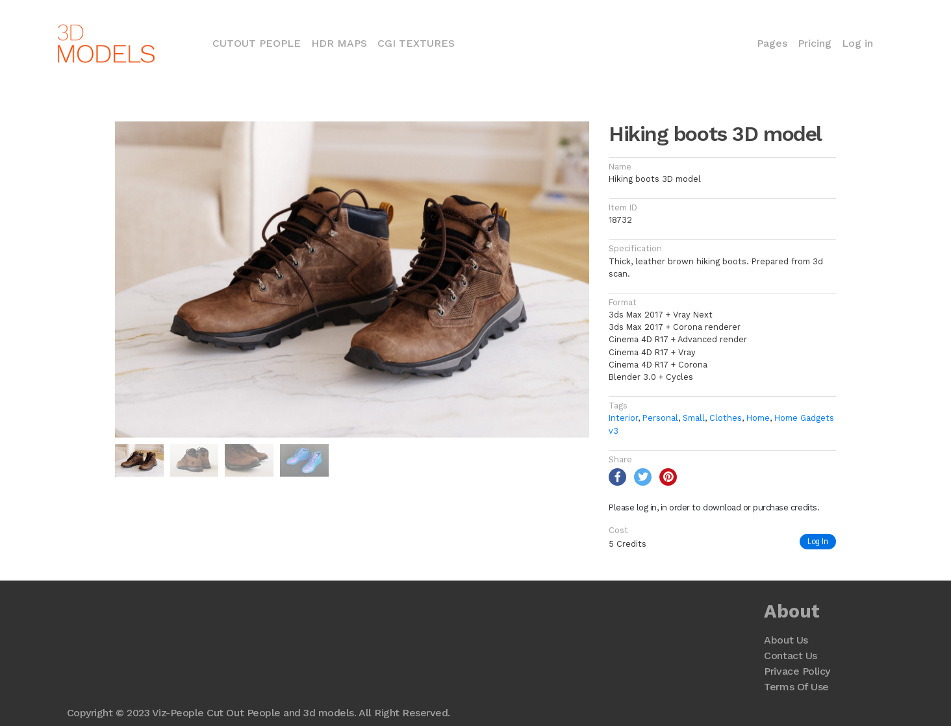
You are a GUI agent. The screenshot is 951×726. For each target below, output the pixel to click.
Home (758, 418)
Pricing (814, 43)
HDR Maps (339, 43)
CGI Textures (416, 43)
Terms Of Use (796, 687)
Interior (623, 418)
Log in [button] (857, 43)
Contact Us (790, 655)
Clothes (725, 418)
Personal (660, 418)
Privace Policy (797, 671)
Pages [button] (772, 43)
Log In (817, 541)
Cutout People (259, 42)
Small (694, 418)
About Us (785, 640)
